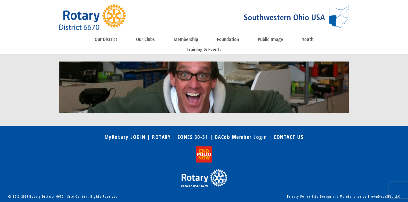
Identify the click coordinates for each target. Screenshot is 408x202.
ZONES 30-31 (192, 136)
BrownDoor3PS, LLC (384, 196)
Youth (307, 39)
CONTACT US (288, 136)
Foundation (228, 39)
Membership (186, 39)
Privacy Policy (298, 196)
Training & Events (204, 49)
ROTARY (161, 136)
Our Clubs (145, 39)
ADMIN (124, 196)
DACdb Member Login (241, 136)
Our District (106, 39)
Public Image (270, 39)
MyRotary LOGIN (125, 136)
